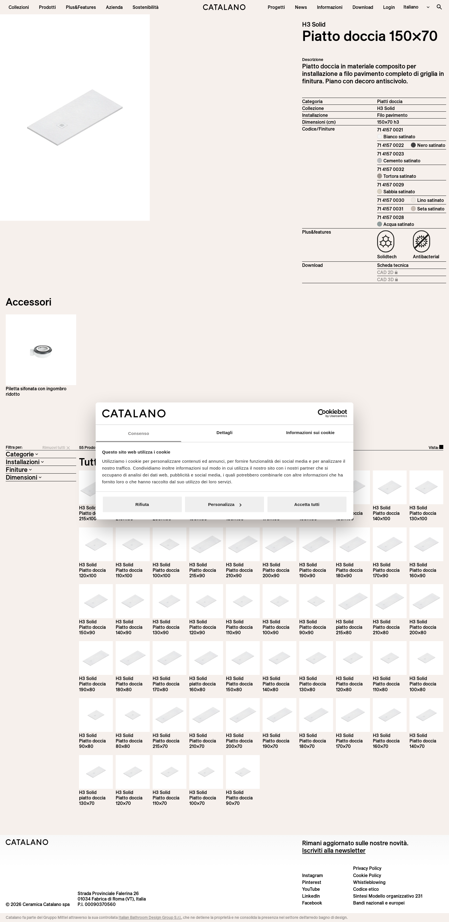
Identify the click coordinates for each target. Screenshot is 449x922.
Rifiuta (142, 504)
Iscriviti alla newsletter (333, 850)
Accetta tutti (307, 504)
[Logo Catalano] (27, 842)
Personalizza (224, 504)
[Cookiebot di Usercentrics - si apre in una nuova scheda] (322, 413)
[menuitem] (80, 7)
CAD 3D (396, 280)
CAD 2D (396, 272)
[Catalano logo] (225, 7)
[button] (18, 7)
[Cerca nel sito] (439, 6)
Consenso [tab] (138, 433)
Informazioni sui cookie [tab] (310, 432)
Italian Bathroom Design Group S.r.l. (150, 917)
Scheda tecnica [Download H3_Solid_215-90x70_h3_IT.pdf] (392, 265)
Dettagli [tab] (224, 432)
